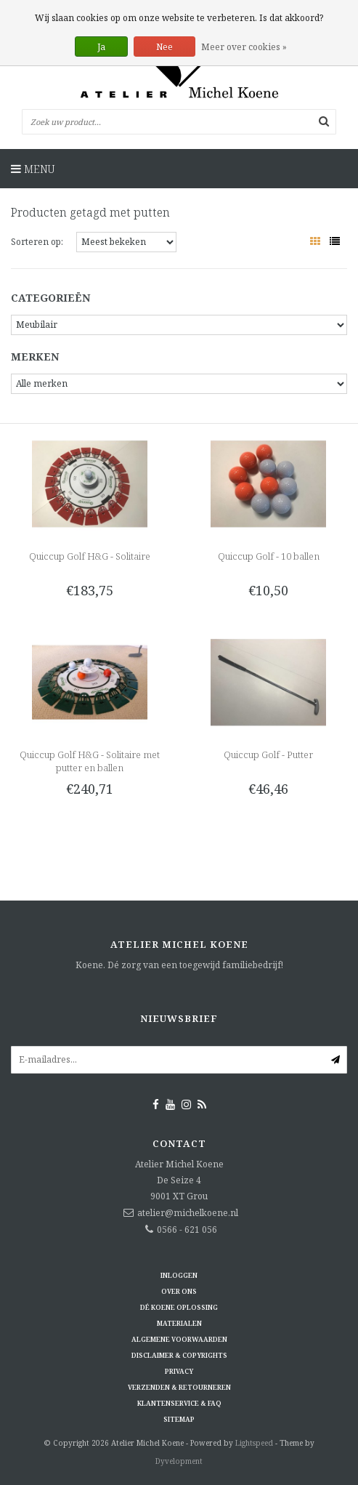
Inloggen (179, 1275)
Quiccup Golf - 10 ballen (269, 556)
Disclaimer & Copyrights (179, 1355)
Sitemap (179, 1419)
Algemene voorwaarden (179, 1339)
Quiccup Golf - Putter (268, 754)
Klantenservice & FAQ (179, 1403)
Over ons (179, 1291)
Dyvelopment (179, 1461)
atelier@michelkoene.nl (187, 1213)
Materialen (179, 1323)
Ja (101, 47)
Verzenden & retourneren (179, 1387)
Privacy (179, 1371)
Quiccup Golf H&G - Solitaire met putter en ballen (90, 761)
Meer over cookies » (244, 47)
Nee (164, 47)
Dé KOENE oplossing (179, 1307)
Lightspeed (254, 1443)
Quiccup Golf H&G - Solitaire (89, 556)
